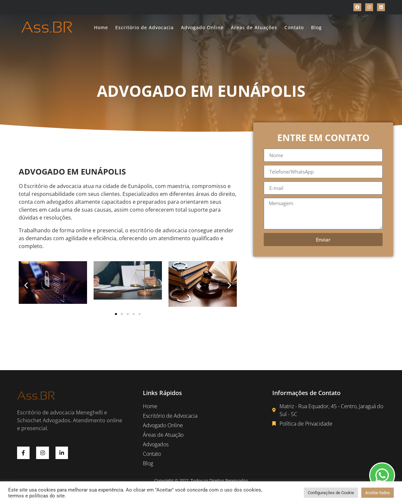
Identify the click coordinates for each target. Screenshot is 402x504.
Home (101, 27)
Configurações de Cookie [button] (331, 492)
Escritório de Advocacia (144, 27)
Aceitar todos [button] (377, 492)
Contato (294, 27)
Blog (316, 27)
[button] (26, 285)
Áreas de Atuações (254, 27)
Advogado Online (202, 27)
